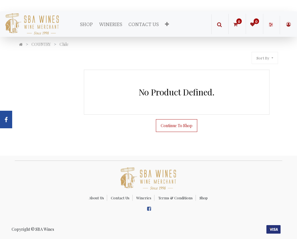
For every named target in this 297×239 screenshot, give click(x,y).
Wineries (143, 197)
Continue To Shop (176, 125)
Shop (204, 197)
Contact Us (120, 197)
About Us (96, 197)
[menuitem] (86, 24)
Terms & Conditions (175, 197)
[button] (167, 24)
